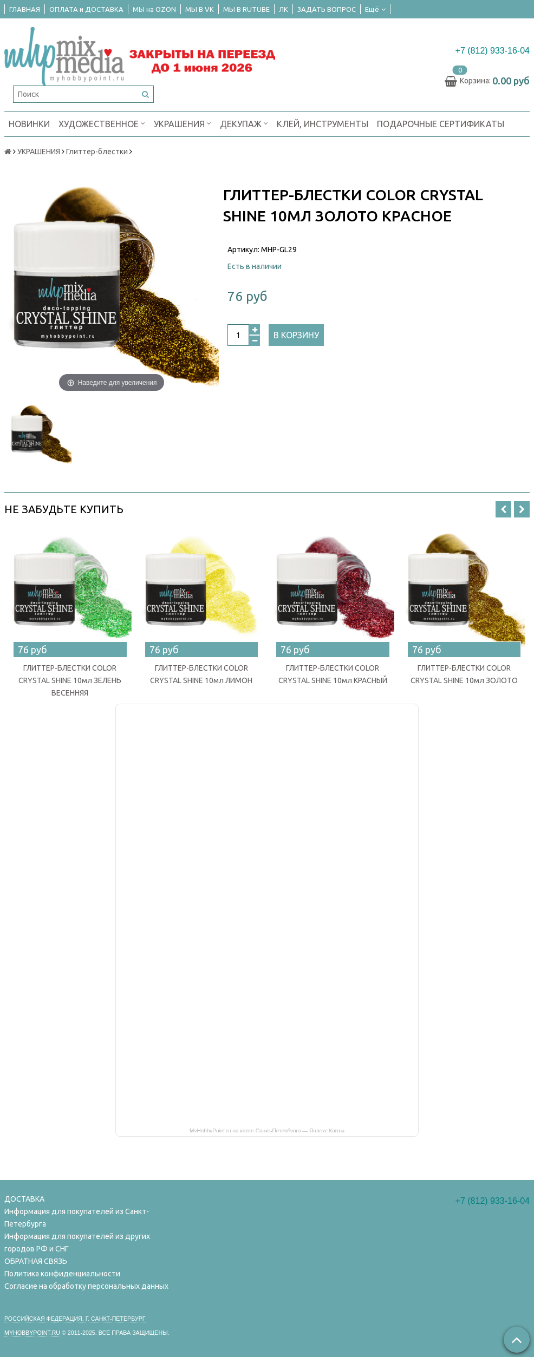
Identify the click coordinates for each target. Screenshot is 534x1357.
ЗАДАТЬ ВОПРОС (326, 9)
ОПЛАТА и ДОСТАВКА (86, 9)
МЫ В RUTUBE (246, 9)
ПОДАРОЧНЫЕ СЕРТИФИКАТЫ (440, 124)
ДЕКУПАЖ (244, 123)
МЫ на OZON (154, 9)
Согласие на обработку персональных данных (86, 1286)
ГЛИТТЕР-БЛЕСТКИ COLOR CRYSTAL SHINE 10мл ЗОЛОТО (464, 674)
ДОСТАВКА (24, 1199)
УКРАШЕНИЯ (182, 123)
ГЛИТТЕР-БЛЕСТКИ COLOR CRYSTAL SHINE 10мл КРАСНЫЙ (332, 674)
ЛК (283, 9)
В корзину (296, 335)
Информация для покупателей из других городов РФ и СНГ (77, 1242)
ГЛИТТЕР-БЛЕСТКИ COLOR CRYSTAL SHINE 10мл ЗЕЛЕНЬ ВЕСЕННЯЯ (69, 680)
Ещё (375, 9)
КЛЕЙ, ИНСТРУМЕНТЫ (322, 124)
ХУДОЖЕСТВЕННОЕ (101, 123)
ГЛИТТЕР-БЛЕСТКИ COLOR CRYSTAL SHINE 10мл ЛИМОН (201, 674)
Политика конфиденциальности (62, 1273)
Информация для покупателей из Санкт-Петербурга (76, 1217)
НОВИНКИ (29, 124)
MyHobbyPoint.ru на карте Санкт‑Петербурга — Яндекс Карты (267, 1130)
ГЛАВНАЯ (24, 9)
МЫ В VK (199, 9)
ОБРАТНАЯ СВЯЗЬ (35, 1261)
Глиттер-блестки (97, 151)
